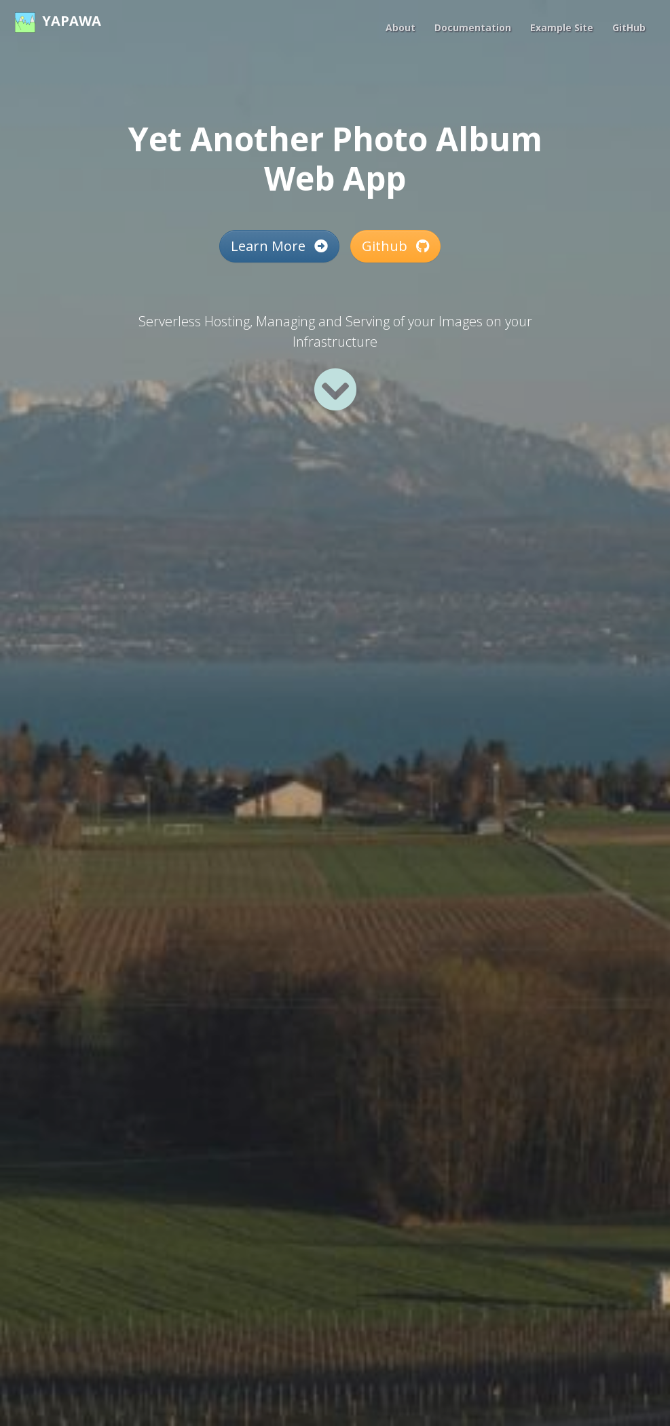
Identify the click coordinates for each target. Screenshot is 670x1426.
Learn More (279, 246)
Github (395, 246)
